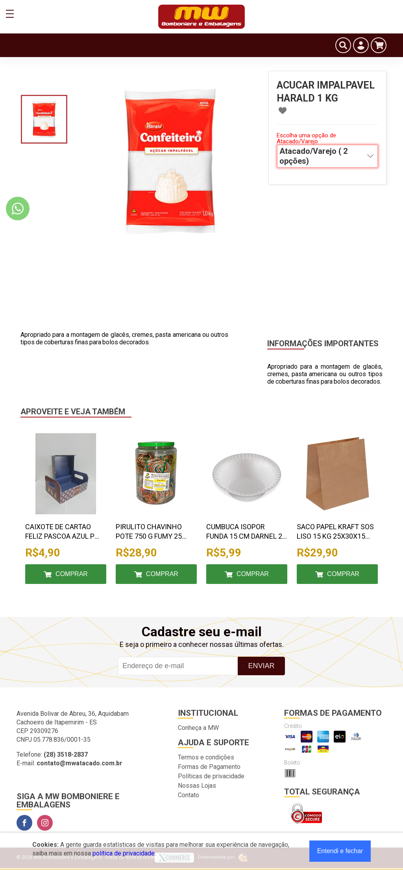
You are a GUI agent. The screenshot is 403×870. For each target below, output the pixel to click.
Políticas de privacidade (211, 776)
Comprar (71, 574)
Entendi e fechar (340, 851)
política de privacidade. (124, 853)
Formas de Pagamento (209, 766)
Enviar (261, 666)
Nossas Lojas (197, 785)
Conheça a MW (198, 727)
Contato (188, 795)
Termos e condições (206, 757)
